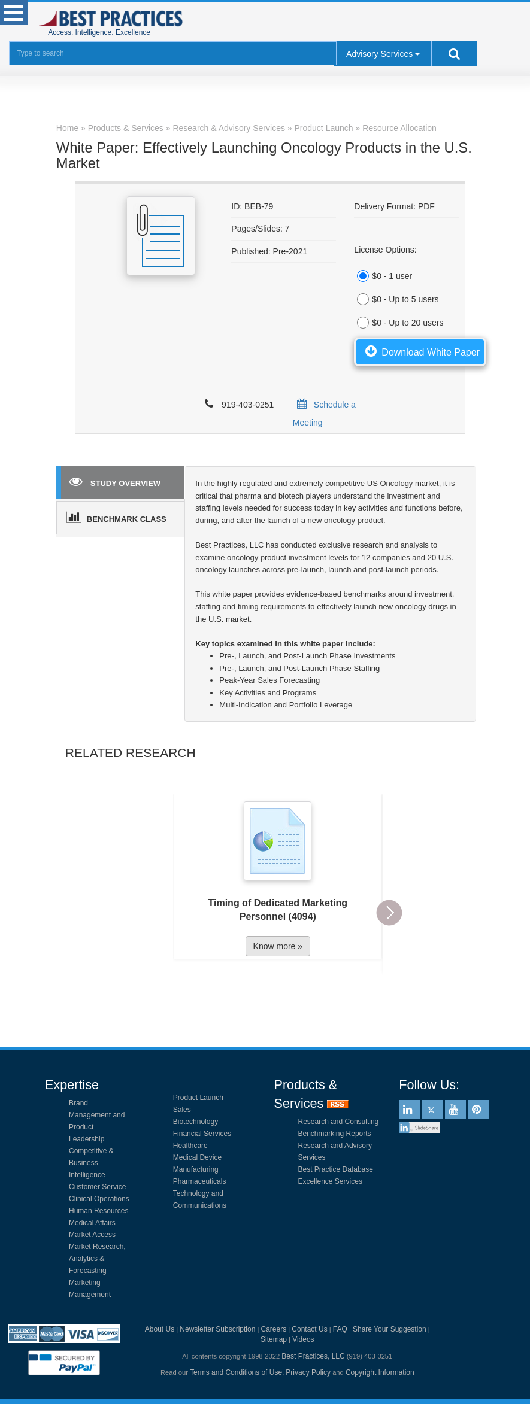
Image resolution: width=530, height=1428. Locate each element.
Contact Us (309, 1329)
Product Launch (198, 1097)
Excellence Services (330, 1181)
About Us (159, 1329)
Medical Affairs (92, 1223)
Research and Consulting (338, 1121)
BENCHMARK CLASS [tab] (116, 517)
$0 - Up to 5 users (396, 299)
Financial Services (202, 1133)
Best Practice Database (335, 1169)
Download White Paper (420, 350)
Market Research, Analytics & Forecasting (97, 1258)
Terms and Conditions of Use (236, 1372)
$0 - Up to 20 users (398, 323)
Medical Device (197, 1157)
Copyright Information (380, 1372)
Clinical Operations (99, 1199)
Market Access (92, 1234)
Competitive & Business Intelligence (91, 1163)
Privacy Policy (308, 1372)
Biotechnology (195, 1121)
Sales (182, 1109)
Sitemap (274, 1339)
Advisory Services (379, 54)
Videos (303, 1339)
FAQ (340, 1329)
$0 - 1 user (383, 276)
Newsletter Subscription (217, 1329)
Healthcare (190, 1145)
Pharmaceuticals (199, 1181)
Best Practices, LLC (312, 1356)
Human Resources (98, 1211)
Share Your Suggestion (389, 1329)
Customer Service (97, 1187)
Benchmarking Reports (334, 1133)
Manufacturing (196, 1169)
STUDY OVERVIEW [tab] (114, 481)
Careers (274, 1329)
